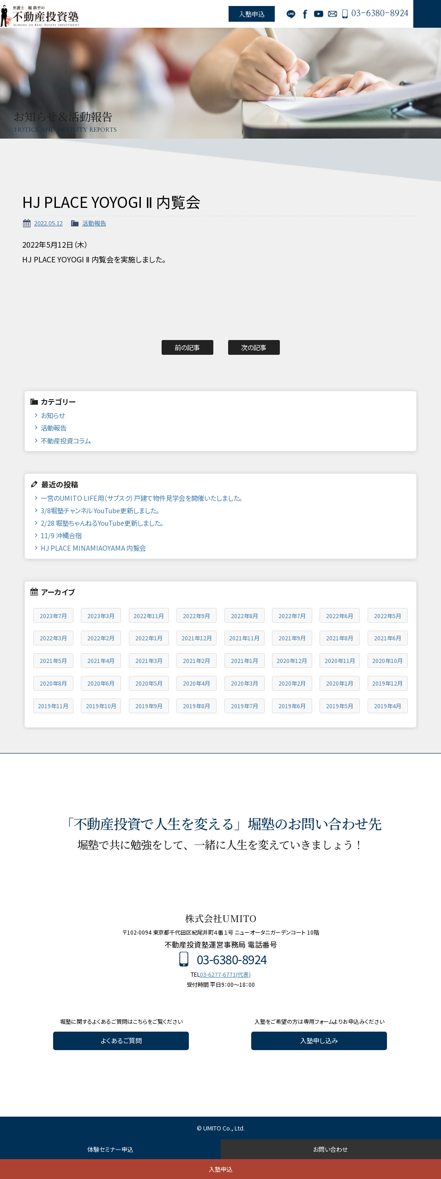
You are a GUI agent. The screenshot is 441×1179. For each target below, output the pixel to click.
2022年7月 (292, 616)
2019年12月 (387, 683)
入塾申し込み (319, 1040)
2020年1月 (339, 683)
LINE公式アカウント (291, 14)
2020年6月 (101, 683)
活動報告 (94, 223)
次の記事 (253, 347)
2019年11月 (53, 706)
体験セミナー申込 (110, 1149)
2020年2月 (292, 683)
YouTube (319, 14)
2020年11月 (340, 660)
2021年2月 (196, 660)
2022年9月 (196, 616)
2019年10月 (101, 706)
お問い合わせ (332, 14)
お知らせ (53, 415)
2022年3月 (53, 638)
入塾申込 (252, 13)
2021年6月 (387, 638)
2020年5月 (149, 683)
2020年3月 (244, 683)
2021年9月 (292, 638)
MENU (427, 14)
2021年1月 (244, 660)
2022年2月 (101, 638)
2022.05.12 (48, 223)
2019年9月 (149, 706)
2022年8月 (244, 616)
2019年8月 (196, 706)
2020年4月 (196, 683)
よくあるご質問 (121, 1040)
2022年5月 (387, 616)
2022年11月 (148, 616)
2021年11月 (244, 638)
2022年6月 (339, 616)
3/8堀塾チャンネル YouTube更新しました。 (100, 510)
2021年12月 (196, 638)
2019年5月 (339, 706)
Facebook (305, 14)
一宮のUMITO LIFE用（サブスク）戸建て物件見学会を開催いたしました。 (141, 497)
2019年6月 (292, 706)
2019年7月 (244, 706)
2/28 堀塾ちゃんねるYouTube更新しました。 (102, 522)
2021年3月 (149, 660)
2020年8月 (53, 683)
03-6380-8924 (380, 14)
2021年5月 (53, 660)
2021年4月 (101, 660)
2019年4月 (387, 706)
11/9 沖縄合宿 (61, 535)
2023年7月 (53, 616)
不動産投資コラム (66, 440)
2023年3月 (101, 616)
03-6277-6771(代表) (225, 974)
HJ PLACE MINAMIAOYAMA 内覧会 (93, 547)
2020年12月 (292, 660)
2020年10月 (387, 660)
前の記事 (187, 347)
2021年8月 (339, 638)
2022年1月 (149, 638)
